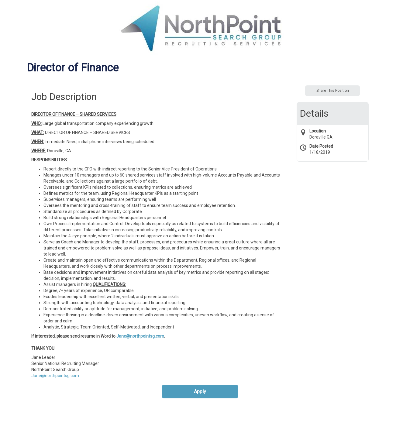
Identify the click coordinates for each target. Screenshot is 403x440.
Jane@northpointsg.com (140, 336)
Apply (200, 391)
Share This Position (332, 90)
